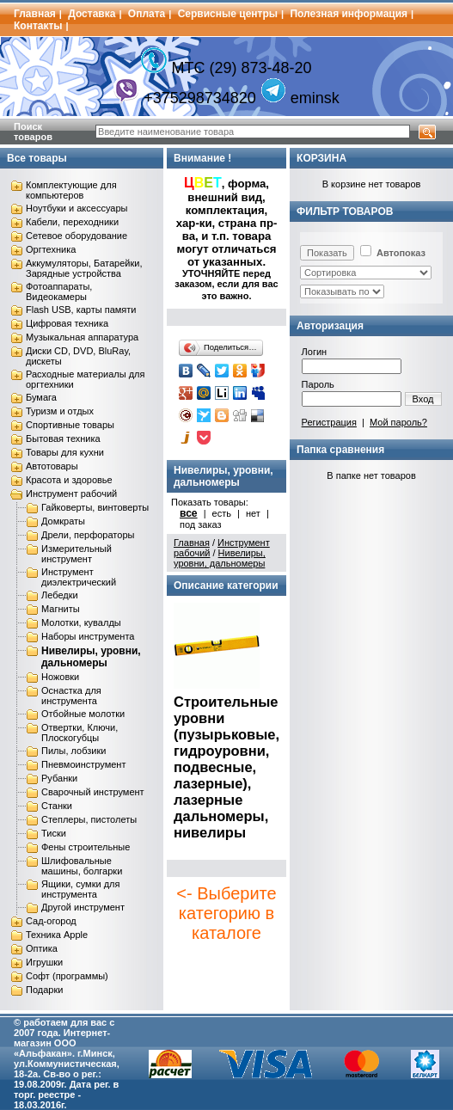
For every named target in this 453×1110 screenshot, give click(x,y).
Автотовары (52, 466)
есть (221, 513)
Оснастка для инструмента (71, 695)
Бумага (41, 397)
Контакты (38, 26)
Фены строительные (85, 847)
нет (253, 513)
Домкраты (63, 521)
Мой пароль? (398, 422)
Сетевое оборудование (76, 235)
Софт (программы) (67, 976)
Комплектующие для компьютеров (71, 190)
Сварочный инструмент (92, 792)
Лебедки (59, 595)
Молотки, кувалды (81, 622)
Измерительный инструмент (76, 553)
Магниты (60, 609)
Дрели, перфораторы (87, 535)
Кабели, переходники (72, 222)
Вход (423, 399)
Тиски (53, 833)
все (189, 513)
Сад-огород (51, 921)
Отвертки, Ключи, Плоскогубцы (79, 732)
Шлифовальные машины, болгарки (81, 865)
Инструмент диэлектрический (78, 577)
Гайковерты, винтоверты (95, 507)
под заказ (201, 524)
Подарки (44, 989)
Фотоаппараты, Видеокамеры (59, 291)
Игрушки (44, 962)
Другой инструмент (83, 907)
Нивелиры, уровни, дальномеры (91, 657)
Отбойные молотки (83, 713)
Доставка (91, 14)
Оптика (42, 948)
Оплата (146, 14)
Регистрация (329, 422)
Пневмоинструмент (83, 764)
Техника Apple (57, 934)
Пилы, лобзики (73, 750)
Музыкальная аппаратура (82, 337)
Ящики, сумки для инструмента (80, 889)
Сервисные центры (228, 14)
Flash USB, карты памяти (81, 309)
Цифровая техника (67, 323)
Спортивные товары (70, 425)
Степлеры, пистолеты (89, 819)
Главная (35, 14)
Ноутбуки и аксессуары (76, 208)
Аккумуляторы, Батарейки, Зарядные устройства (84, 268)
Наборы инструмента (87, 636)
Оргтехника (51, 249)
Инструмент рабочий (71, 493)
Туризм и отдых (60, 411)
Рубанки (59, 778)
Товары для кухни (65, 452)
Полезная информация (348, 14)
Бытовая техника (63, 438)
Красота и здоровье (69, 480)
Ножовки (60, 677)
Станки (56, 805)
